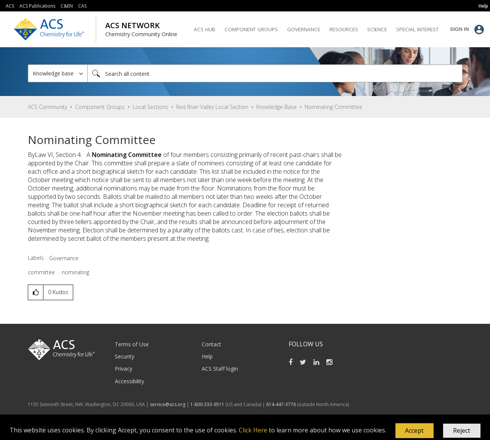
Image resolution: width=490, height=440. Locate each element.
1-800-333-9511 (207, 404)
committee (41, 272)
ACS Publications (37, 6)
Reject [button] (461, 430)
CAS (82, 6)
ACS (10, 6)
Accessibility (129, 381)
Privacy (123, 368)
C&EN (67, 6)
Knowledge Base (276, 106)
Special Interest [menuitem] (417, 29)
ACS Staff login (220, 368)
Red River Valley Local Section (212, 106)
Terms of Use (132, 344)
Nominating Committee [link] (333, 106)
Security (124, 356)
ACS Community (47, 106)
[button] (414, 430)
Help (207, 356)
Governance (64, 258)
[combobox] (275, 73)
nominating (75, 272)
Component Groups (100, 106)
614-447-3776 (281, 404)
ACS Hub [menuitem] (204, 29)
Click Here (253, 430)
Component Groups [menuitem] (251, 29)
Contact (211, 344)
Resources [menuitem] (343, 29)
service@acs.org (167, 404)
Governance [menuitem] (303, 29)
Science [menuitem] (377, 29)
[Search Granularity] (57, 73)
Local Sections (150, 106)
